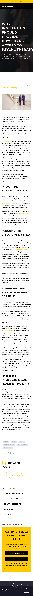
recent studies (6, 203)
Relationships (12, 504)
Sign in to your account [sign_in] (16, 559)
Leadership (5, 87)
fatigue (21, 441)
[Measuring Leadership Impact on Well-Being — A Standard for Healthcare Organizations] (5, 475)
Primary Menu (29, 6)
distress (14, 441)
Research (13, 87)
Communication (13, 493)
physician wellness (22, 444)
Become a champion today (16, 553)
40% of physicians (19, 337)
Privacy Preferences (7, 593)
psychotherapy (7, 447)
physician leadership (9, 444)
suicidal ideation (8, 330)
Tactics (19, 87)
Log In (20, 1)
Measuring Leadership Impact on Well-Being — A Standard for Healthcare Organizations (16, 475)
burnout (6, 441)
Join (14, 1)
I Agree (26, 593)
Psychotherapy (6, 141)
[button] (26, 465)
